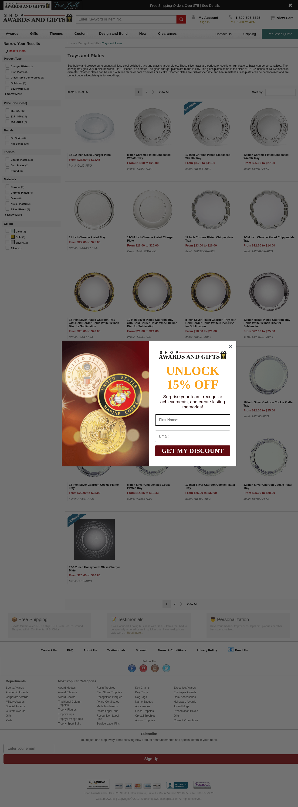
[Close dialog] (230, 346)
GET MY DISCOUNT (193, 450)
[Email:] (192, 436)
